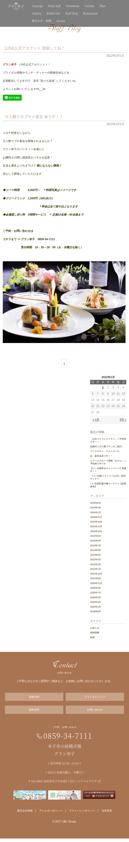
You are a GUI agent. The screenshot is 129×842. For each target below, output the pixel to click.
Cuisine (89, 6)
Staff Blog (71, 13)
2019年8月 (95, 611)
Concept (37, 6)
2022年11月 (96, 526)
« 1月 (96, 419)
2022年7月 (95, 545)
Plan (102, 6)
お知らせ (94, 628)
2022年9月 (95, 536)
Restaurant (90, 13)
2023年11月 (96, 517)
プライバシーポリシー (83, 814)
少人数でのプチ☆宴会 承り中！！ (36, 116)
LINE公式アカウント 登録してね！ (37, 48)
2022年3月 (95, 559)
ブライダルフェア (95, 697)
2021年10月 (96, 573)
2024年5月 (95, 507)
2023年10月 (96, 521)
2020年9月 (95, 588)
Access (60, 21)
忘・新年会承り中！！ (101, 456)
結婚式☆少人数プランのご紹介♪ (106, 446)
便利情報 (94, 632)
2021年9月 (95, 578)
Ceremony (73, 6)
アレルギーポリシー (50, 814)
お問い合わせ (95, 712)
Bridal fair (53, 13)
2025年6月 (95, 503)
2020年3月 (95, 602)
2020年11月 (96, 583)
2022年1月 (95, 569)
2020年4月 (95, 597)
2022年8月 (95, 540)
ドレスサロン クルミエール (104, 451)
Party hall (54, 6)
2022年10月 (96, 531)
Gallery (37, 13)
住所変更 (108, 814)
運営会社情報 (23, 814)
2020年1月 (95, 606)
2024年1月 (95, 512)
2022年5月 (95, 550)
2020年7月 (95, 592)
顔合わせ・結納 (41, 21)
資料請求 (34, 712)
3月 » (123, 419)
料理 (92, 637)
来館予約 (34, 697)
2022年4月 (95, 555)
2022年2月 (95, 564)
